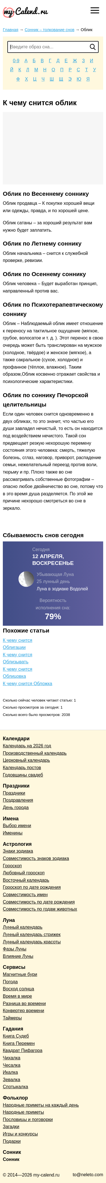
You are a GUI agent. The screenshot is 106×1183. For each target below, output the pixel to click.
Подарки (12, 1141)
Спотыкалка (15, 1086)
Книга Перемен (19, 1043)
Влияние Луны (18, 956)
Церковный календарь (26, 760)
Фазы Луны (14, 949)
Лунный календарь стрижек (31, 934)
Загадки (11, 1126)
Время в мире (17, 996)
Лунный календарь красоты (32, 941)
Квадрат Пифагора (22, 1050)
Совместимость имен (25, 894)
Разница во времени (24, 1003)
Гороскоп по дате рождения (32, 887)
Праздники (14, 793)
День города (16, 807)
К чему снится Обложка (27, 683)
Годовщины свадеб (23, 775)
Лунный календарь (22, 927)
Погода (10, 981)
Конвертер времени (23, 1010)
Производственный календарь (35, 753)
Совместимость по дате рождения (39, 902)
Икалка (10, 1072)
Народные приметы (23, 1112)
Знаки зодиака (18, 851)
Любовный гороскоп (24, 872)
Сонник (11, 1159)
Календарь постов (22, 767)
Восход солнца (18, 988)
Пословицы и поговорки (28, 1119)
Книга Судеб (16, 1036)
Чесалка (11, 1065)
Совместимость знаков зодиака (36, 858)
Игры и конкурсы (20, 1134)
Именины (13, 833)
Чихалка (11, 1057)
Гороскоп (12, 865)
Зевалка (11, 1079)
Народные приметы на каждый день (41, 1105)
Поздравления (18, 800)
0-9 (16, 60)
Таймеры (12, 1018)
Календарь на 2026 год (27, 745)
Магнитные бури (20, 974)
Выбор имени (17, 825)
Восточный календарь (26, 880)
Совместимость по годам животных (40, 909)
